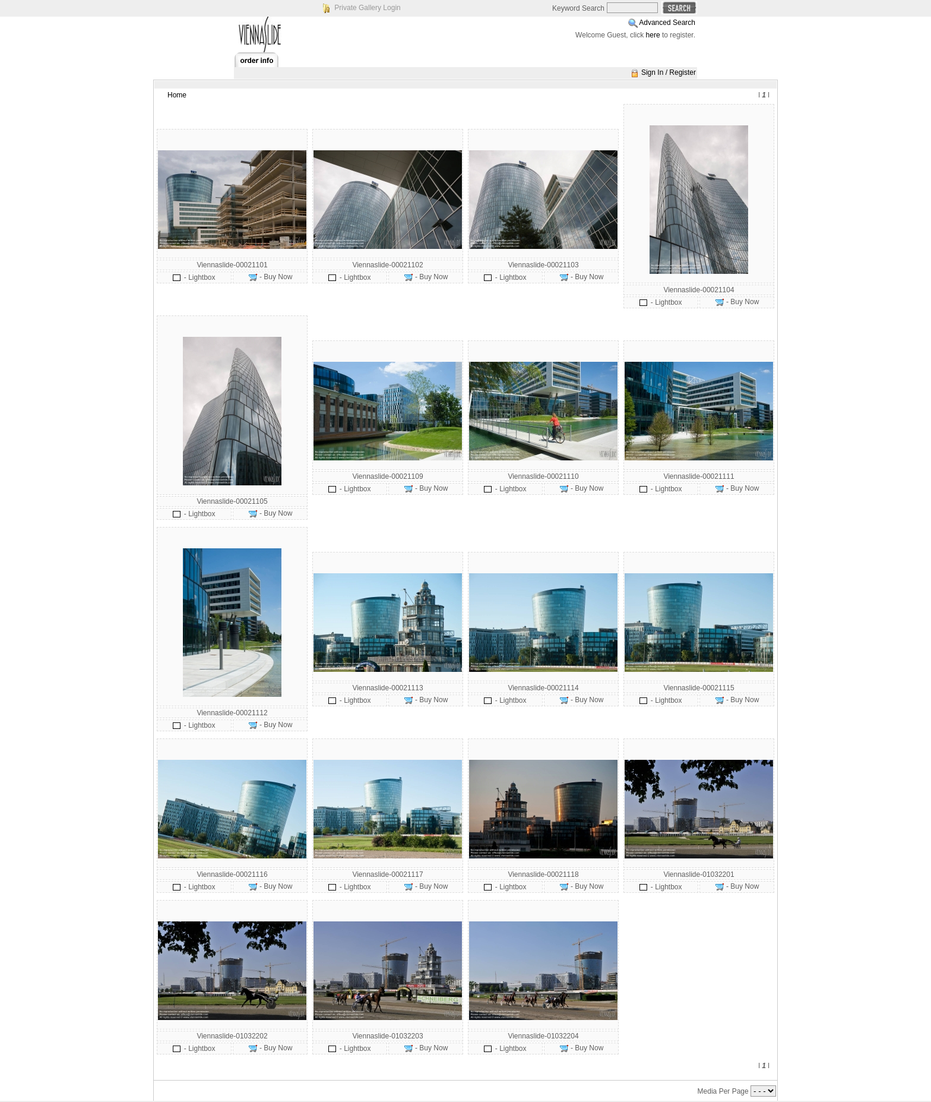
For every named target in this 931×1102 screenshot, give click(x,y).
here (653, 35)
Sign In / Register (668, 72)
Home (176, 95)
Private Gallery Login (367, 8)
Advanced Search (667, 22)
